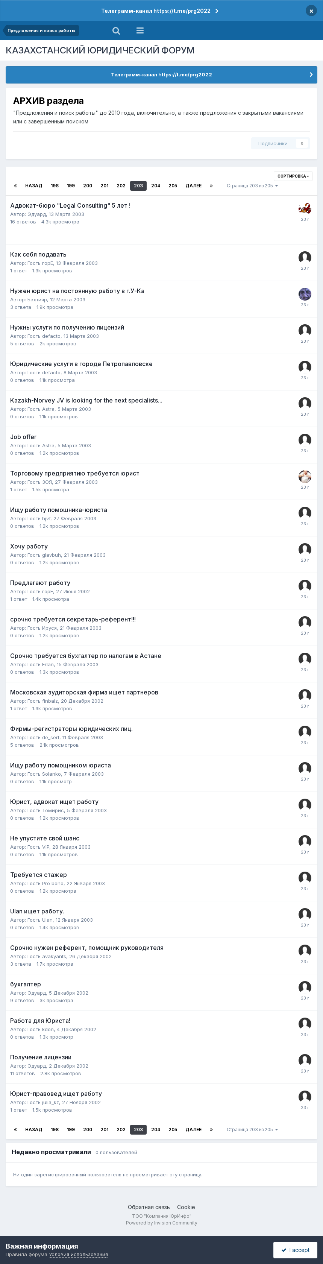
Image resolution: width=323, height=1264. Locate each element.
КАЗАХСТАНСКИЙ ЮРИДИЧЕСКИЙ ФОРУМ (100, 50)
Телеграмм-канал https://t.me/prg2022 (156, 11)
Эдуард (36, 214)
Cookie (186, 1207)
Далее (193, 185)
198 (55, 185)
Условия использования (78, 1254)
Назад (33, 185)
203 (138, 185)
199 (71, 185)
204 (155, 185)
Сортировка (293, 176)
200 (87, 185)
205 (172, 185)
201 (104, 185)
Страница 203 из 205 (252, 185)
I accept (295, 1250)
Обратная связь (149, 1207)
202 (121, 185)
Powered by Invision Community (161, 1223)
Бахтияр (37, 299)
